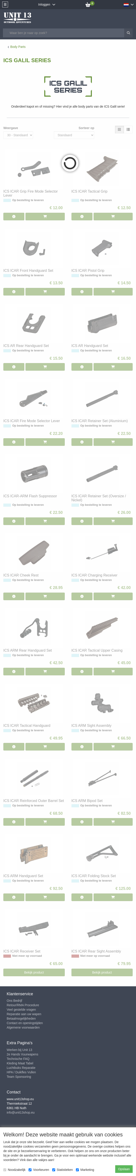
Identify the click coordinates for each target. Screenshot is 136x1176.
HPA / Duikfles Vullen (21, 1072)
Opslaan (124, 1169)
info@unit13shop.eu (21, 1112)
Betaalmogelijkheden (21, 1018)
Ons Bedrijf (14, 1000)
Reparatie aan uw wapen (24, 1014)
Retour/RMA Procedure (23, 1005)
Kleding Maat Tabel (20, 1063)
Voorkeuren (39, 1170)
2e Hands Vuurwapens (22, 1054)
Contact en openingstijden (25, 1023)
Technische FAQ (18, 1059)
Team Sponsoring (19, 1076)
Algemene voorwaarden (23, 1027)
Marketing (85, 1170)
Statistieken (62, 1170)
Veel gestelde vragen (21, 1009)
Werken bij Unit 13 (19, 1050)
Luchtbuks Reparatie (21, 1068)
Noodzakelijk (14, 1170)
